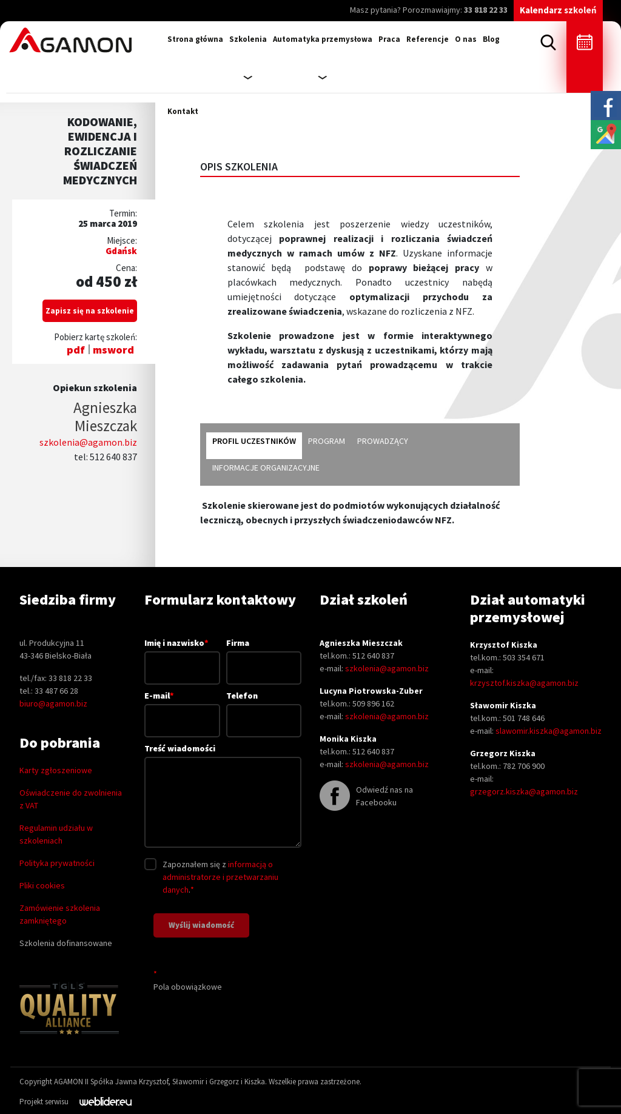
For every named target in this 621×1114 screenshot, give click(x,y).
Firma (263, 655)
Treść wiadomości (222, 796)
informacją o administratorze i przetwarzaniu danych (220, 877)
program (326, 440)
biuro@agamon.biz (53, 703)
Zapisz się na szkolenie (89, 311)
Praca (389, 39)
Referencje (427, 39)
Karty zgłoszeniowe (55, 770)
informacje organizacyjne (266, 467)
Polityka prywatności (57, 862)
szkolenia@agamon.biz (88, 442)
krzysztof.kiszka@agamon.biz (524, 682)
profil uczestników (254, 440)
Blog (491, 39)
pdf (76, 350)
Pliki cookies (42, 885)
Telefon (263, 708)
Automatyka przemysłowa (322, 39)
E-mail (182, 708)
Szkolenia (248, 39)
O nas (466, 39)
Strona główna (195, 39)
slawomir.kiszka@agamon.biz (548, 730)
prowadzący (382, 440)
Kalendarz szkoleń (558, 10)
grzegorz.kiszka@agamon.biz (524, 791)
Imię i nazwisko (182, 655)
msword (113, 350)
